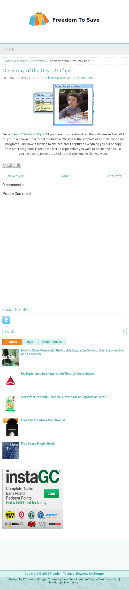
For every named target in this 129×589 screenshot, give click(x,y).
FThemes (29, 579)
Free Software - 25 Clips (27, 134)
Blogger (99, 573)
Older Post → (116, 176)
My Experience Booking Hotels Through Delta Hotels (57, 374)
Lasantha (67, 579)
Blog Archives (52, 342)
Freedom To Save (62, 573)
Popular (12, 342)
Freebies (21, 61)
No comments (83, 78)
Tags (30, 342)
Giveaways (37, 61)
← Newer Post (14, 176)
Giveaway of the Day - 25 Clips (36, 70)
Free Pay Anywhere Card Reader (43, 420)
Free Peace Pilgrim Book (38, 443)
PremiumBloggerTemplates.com (97, 579)
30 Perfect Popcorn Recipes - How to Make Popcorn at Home (63, 397)
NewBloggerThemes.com (64, 582)
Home (9, 50)
